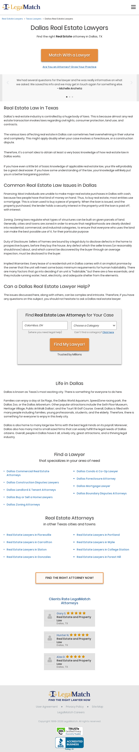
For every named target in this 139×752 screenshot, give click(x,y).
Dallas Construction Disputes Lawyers (33, 482)
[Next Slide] (131, 82)
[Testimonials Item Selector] (66, 97)
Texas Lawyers (33, 18)
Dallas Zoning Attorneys (23, 504)
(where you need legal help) (45, 332)
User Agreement (47, 707)
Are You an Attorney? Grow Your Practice (69, 67)
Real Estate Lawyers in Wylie (96, 542)
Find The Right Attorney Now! (69, 578)
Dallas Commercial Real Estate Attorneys (28, 473)
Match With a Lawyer (69, 55)
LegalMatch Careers (71, 712)
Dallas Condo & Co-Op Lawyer (97, 471)
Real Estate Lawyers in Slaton (27, 549)
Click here (108, 332)
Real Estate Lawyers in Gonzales (29, 557)
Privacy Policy (75, 707)
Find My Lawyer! (69, 344)
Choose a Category (86, 325)
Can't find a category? (94, 332)
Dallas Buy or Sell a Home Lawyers (30, 497)
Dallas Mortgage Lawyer (93, 486)
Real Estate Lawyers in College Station (103, 549)
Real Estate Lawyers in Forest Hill (99, 557)
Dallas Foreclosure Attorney (96, 479)
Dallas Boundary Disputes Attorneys (102, 493)
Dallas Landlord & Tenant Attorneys (31, 490)
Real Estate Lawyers (12, 18)
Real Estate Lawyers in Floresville (29, 535)
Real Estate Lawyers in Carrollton (29, 542)
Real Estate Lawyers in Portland (98, 535)
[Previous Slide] (7, 82)
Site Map (97, 707)
